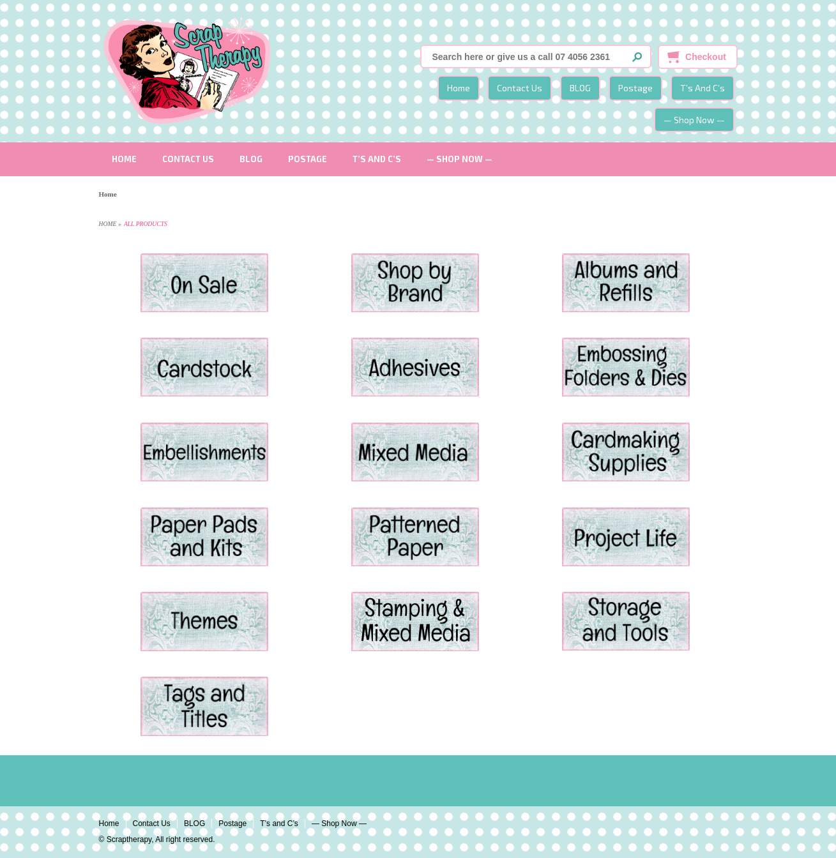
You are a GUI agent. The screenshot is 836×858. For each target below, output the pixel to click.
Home (458, 87)
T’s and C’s (702, 87)
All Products (145, 223)
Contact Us (519, 87)
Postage (635, 87)
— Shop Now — (694, 119)
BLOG (580, 87)
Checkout (705, 57)
